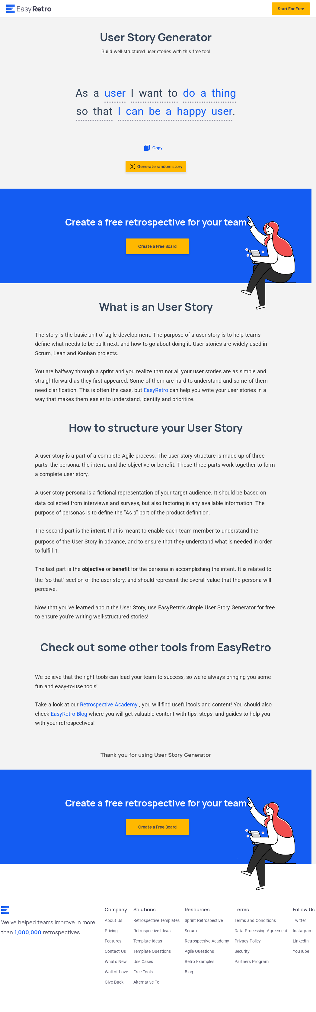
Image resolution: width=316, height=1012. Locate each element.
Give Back (114, 982)
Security (242, 951)
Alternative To (146, 982)
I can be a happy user (175, 111)
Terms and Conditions (255, 920)
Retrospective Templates (156, 920)
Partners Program (252, 961)
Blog (189, 971)
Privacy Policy (248, 941)
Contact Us (115, 951)
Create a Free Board (157, 246)
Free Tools (143, 971)
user (115, 93)
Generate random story (155, 167)
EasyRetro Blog (69, 714)
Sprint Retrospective (204, 920)
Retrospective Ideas (152, 930)
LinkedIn (301, 941)
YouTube (301, 951)
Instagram (302, 930)
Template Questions (152, 951)
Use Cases (143, 961)
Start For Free (291, 8)
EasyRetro (156, 390)
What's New (116, 961)
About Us (113, 920)
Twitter (299, 920)
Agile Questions (199, 951)
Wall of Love (116, 971)
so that (94, 111)
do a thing (209, 93)
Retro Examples (199, 961)
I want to (154, 93)
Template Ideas (147, 941)
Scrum (191, 930)
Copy (152, 147)
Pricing (111, 930)
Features (113, 941)
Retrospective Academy (109, 704)
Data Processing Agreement (261, 930)
